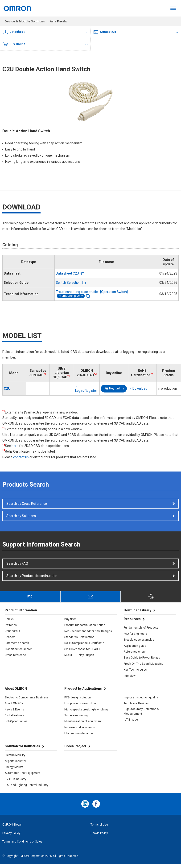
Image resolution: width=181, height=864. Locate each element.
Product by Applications (83, 688)
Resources (132, 619)
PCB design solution (77, 697)
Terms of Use (99, 824)
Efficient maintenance (78, 733)
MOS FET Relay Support (79, 655)
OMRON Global (11, 824)
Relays (9, 619)
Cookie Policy (99, 833)
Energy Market (14, 767)
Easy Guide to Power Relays (142, 657)
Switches (11, 625)
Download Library (137, 610)
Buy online (116, 388)
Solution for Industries (22, 746)
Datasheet (14, 32)
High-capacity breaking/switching (86, 709)
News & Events (14, 709)
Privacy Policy (11, 833)
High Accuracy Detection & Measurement (141, 711)
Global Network (14, 715)
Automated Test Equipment (22, 773)
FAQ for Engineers (135, 633)
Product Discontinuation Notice (84, 625)
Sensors (10, 637)
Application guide (135, 645)
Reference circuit (135, 651)
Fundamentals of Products (141, 627)
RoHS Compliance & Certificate (84, 643)
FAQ (30, 596)
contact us (21, 457)
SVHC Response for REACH (82, 649)
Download (139, 388)
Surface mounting (76, 715)
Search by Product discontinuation (31, 576)
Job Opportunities (16, 721)
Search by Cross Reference (26, 503)
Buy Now (70, 619)
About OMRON (14, 703)
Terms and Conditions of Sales (22, 841)
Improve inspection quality (141, 697)
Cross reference (15, 655)
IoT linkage (131, 719)
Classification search (19, 649)
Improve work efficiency (79, 727)
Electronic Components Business (27, 697)
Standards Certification (79, 637)
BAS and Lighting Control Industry (26, 785)
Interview (130, 675)
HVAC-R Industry (15, 779)
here (15, 446)
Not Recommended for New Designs (88, 631)
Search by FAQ (17, 563)
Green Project (75, 746)
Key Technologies (135, 669)
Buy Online (14, 44)
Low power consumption (80, 703)
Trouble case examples (139, 639)
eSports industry (15, 761)
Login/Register (86, 390)
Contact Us (105, 32)
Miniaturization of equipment (83, 721)
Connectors (12, 631)
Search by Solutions (21, 516)
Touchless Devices (136, 703)
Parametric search (17, 643)
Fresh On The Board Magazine (143, 663)
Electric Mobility (15, 755)
